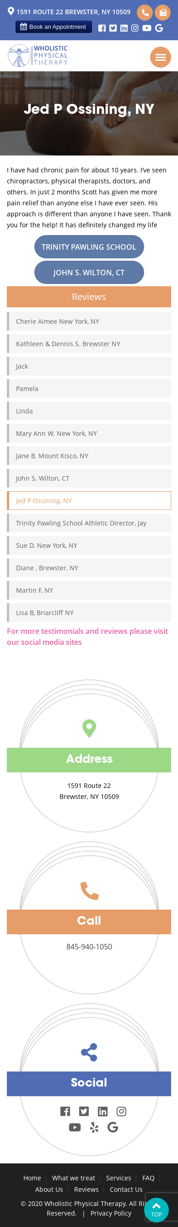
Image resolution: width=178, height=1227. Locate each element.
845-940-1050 (145, 12)
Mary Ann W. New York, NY (56, 433)
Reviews (86, 1189)
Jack (22, 366)
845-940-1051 (163, 12)
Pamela (27, 388)
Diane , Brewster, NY (47, 567)
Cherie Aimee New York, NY (57, 321)
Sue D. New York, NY (46, 545)
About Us (49, 1189)
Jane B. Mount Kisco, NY (52, 455)
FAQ (148, 1177)
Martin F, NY (34, 590)
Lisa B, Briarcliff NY (45, 612)
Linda (24, 411)
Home (32, 1177)
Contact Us (126, 1189)
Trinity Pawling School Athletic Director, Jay (89, 250)
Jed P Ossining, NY (44, 500)
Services (118, 1177)
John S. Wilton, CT (89, 273)
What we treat (73, 1177)
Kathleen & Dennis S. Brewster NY (68, 343)
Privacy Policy (111, 1213)
